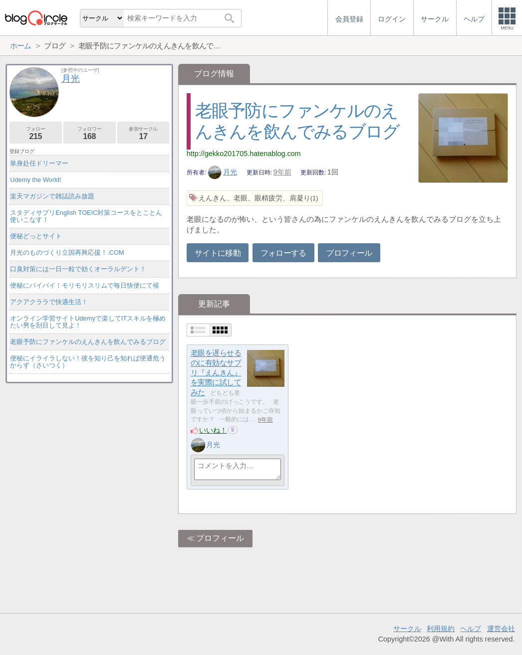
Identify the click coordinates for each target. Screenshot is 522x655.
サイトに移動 (218, 253)
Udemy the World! (35, 179)
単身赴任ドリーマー (39, 163)
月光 (223, 172)
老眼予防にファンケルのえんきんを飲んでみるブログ (88, 341)
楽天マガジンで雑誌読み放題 (52, 196)
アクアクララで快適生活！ (49, 302)
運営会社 (501, 629)
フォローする (283, 253)
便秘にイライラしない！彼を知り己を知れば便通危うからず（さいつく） (88, 361)
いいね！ (213, 430)
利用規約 (441, 629)
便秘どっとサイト (36, 236)
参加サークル (143, 133)
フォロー (35, 133)
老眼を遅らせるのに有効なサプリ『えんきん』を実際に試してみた (216, 373)
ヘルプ (470, 629)
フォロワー (89, 133)
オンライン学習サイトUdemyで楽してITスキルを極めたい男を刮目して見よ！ (88, 322)
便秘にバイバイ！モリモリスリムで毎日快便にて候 (84, 285)
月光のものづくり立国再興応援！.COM (67, 252)
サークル (407, 629)
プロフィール (349, 253)
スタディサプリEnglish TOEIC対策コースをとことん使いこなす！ (86, 216)
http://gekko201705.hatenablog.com (244, 154)
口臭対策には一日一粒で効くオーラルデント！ (78, 269)
